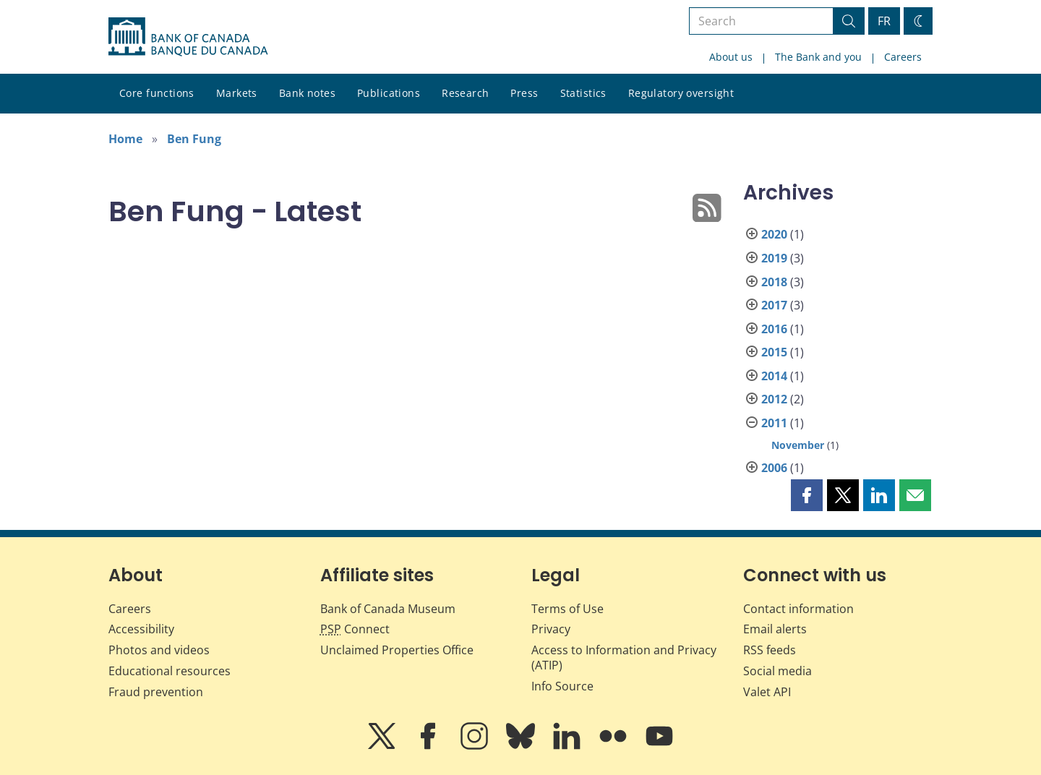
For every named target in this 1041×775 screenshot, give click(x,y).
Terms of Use (567, 609)
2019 (774, 258)
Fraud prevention (155, 692)
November (797, 445)
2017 (774, 305)
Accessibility (141, 629)
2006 (774, 468)
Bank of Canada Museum (387, 609)
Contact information (798, 609)
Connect (355, 629)
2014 (774, 376)
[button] (807, 495)
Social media (777, 671)
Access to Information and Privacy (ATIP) (623, 657)
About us (731, 57)
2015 (774, 352)
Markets (236, 93)
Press (524, 93)
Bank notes (307, 93)
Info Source (562, 686)
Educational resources (169, 671)
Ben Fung (194, 139)
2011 (774, 423)
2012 (774, 399)
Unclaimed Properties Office (397, 650)
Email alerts (775, 629)
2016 (774, 329)
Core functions (156, 93)
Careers (903, 57)
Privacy (550, 629)
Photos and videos (159, 650)
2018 (774, 282)
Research (465, 93)
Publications (388, 93)
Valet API (767, 692)
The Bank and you (818, 57)
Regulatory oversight (681, 93)
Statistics (583, 93)
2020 (774, 234)
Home (125, 139)
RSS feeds (769, 650)
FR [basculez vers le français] (884, 21)
